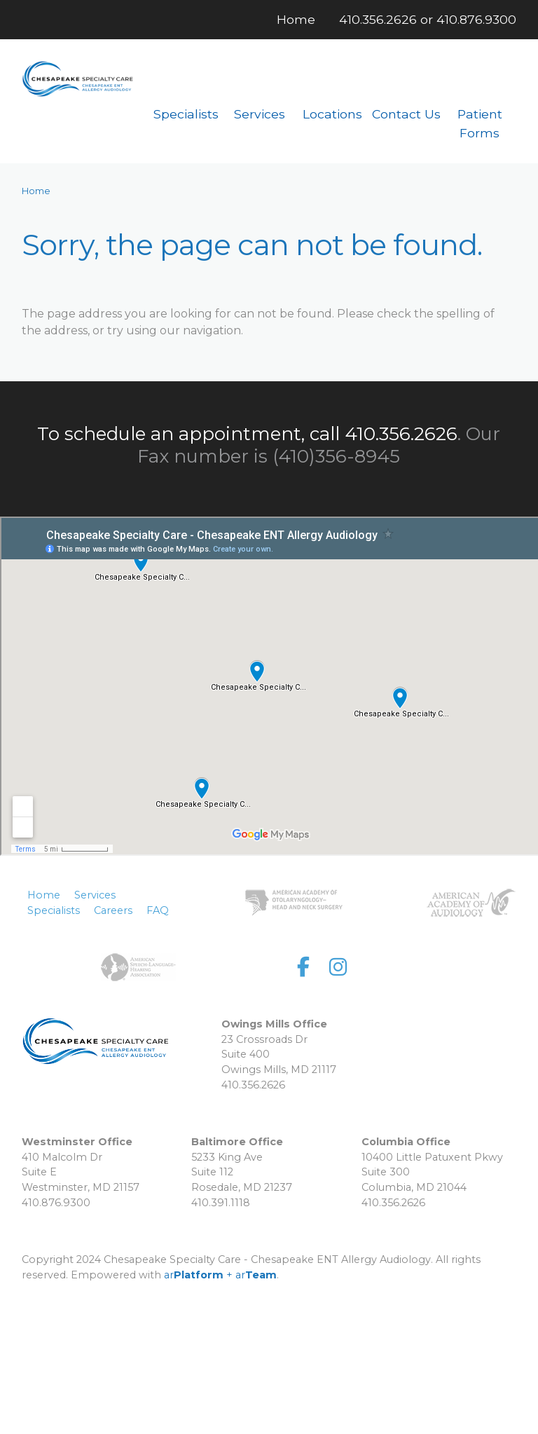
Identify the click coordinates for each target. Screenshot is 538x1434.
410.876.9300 (476, 19)
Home (36, 191)
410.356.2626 (378, 19)
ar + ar (220, 1275)
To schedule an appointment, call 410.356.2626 (247, 434)
